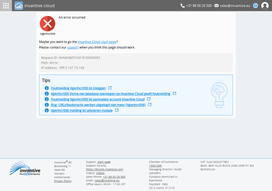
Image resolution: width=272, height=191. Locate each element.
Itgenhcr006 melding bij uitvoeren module (83, 113)
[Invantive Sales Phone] (113, 177)
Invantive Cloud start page (97, 42)
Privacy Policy (62, 181)
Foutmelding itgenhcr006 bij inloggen (79, 90)
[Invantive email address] (106, 180)
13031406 (155, 165)
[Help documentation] (255, 5)
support (73, 48)
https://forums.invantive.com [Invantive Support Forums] (104, 169)
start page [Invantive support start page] (103, 162)
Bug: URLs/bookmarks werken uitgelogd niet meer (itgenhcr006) (100, 107)
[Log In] (96, 5)
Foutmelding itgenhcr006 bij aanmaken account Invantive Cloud (100, 101)
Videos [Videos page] (100, 173)
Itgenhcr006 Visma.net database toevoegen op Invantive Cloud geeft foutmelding (113, 95)
